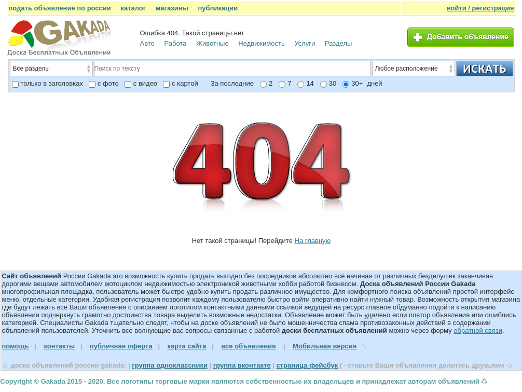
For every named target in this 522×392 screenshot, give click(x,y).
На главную (313, 241)
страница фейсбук (307, 365)
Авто (147, 43)
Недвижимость (261, 43)
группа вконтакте (242, 365)
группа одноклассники (170, 365)
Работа (175, 43)
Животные (212, 43)
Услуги (304, 43)
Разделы (338, 43)
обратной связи (478, 330)
